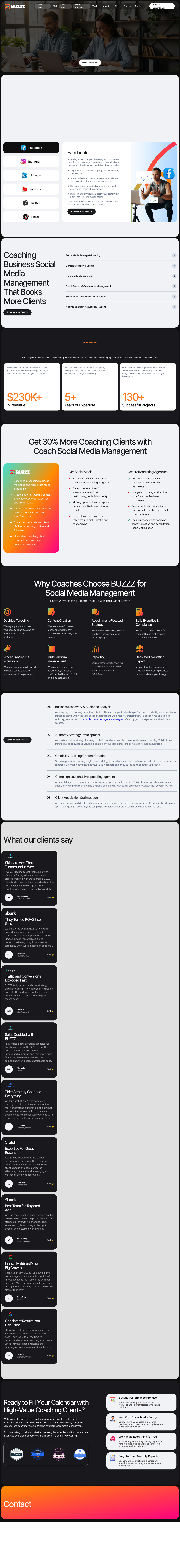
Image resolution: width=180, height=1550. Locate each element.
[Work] (55, 6)
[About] (106, 6)
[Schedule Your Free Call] (17, 312)
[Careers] (127, 6)
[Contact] (139, 6)
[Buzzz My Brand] (90, 63)
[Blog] (117, 6)
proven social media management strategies (100, 719)
